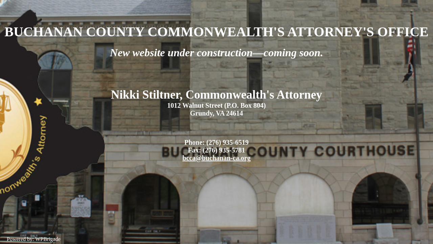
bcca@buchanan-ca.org (216, 158)
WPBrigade (48, 239)
